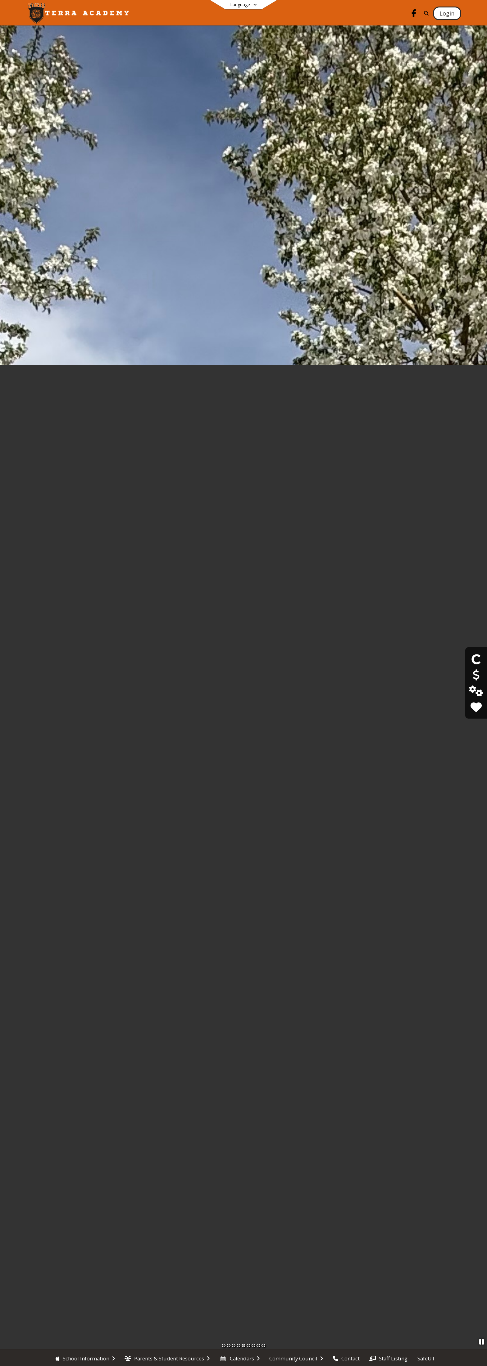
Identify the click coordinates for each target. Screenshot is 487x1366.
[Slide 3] (233, 1345)
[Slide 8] (258, 1345)
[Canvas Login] (476, 659)
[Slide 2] (228, 1345)
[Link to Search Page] (425, 13)
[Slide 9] (263, 1345)
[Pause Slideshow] (481, 1342)
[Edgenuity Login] (476, 691)
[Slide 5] (243, 1345)
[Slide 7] (253, 1345)
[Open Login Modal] (447, 13)
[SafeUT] (476, 706)
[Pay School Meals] (476, 675)
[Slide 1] (223, 1345)
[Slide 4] (238, 1345)
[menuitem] (85, 1358)
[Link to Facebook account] (414, 14)
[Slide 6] (248, 1345)
